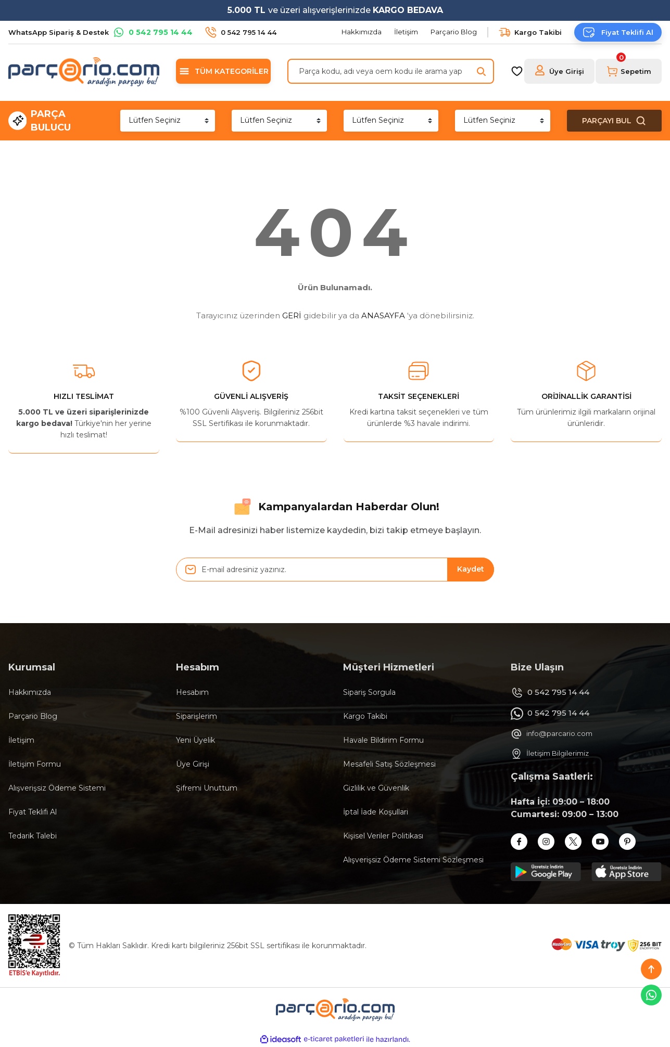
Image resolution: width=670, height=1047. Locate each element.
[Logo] (83, 71)
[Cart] (629, 71)
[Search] (390, 71)
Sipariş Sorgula (369, 692)
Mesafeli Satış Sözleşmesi (389, 764)
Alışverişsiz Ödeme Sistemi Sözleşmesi (413, 859)
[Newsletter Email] (335, 569)
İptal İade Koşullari (375, 812)
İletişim (21, 740)
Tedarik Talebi (32, 836)
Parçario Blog (32, 716)
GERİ (291, 315)
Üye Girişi (192, 764)
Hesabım (192, 692)
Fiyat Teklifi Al (32, 812)
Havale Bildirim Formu (383, 740)
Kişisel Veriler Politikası (383, 836)
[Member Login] (559, 71)
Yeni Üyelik (195, 740)
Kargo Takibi (365, 716)
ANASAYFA (383, 315)
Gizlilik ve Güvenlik (376, 788)
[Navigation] (223, 71)
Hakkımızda (29, 692)
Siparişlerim (196, 716)
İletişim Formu (34, 764)
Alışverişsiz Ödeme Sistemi (57, 788)
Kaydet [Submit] (470, 569)
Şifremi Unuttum (206, 788)
